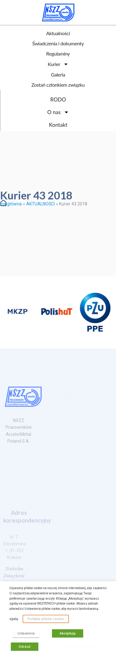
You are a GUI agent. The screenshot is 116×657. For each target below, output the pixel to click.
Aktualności (58, 33)
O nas (58, 112)
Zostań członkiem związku (57, 85)
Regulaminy (58, 53)
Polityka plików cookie (46, 619)
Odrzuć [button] (25, 647)
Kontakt (58, 125)
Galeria (58, 74)
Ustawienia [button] (26, 633)
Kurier (58, 64)
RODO (58, 99)
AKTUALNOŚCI (40, 203)
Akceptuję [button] (67, 633)
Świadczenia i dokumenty (58, 43)
